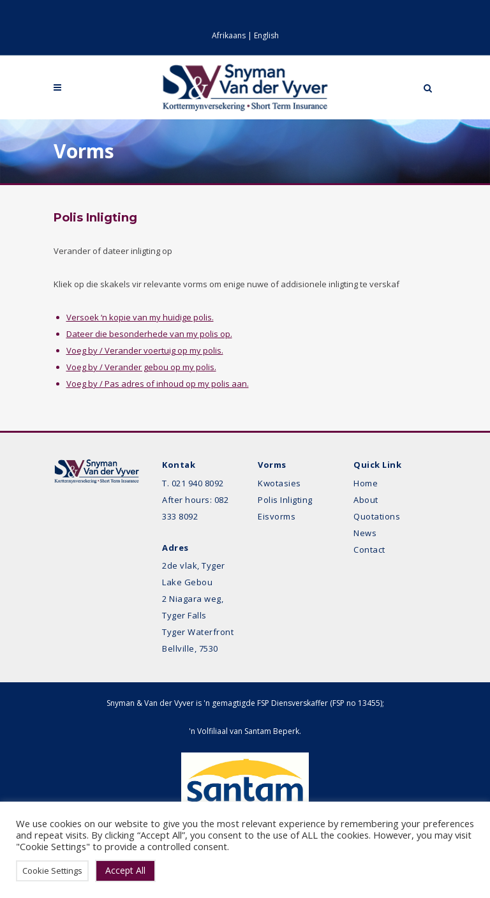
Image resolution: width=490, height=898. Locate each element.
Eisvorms (276, 516)
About (365, 499)
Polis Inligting (285, 499)
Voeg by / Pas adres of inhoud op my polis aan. (157, 383)
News (364, 533)
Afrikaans (229, 35)
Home (365, 483)
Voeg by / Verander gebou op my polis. (141, 367)
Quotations (376, 516)
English (266, 35)
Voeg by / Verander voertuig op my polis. (144, 350)
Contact (369, 549)
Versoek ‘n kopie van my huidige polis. (140, 317)
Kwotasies (279, 483)
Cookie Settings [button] (52, 870)
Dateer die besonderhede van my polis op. (149, 334)
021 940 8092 (198, 483)
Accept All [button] (125, 870)
